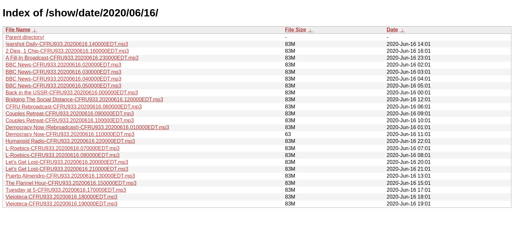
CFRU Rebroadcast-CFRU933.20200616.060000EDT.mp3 (74, 106)
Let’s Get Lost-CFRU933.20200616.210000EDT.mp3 (67, 169)
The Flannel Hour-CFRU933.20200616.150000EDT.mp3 (71, 183)
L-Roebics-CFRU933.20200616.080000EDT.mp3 (63, 155)
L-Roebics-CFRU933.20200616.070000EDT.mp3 (63, 148)
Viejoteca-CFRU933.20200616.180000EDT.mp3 (61, 197)
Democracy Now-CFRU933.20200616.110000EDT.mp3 (70, 134)
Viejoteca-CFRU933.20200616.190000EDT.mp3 (61, 203)
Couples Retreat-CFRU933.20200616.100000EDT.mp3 (70, 120)
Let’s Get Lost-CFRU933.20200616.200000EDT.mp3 (67, 162)
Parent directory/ (25, 37)
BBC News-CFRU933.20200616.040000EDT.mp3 (63, 79)
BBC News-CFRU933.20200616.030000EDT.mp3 (63, 72)
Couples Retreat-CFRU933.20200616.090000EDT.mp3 (70, 113)
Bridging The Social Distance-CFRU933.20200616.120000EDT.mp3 (84, 99)
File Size (295, 29)
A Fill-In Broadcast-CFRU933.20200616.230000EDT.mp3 (72, 58)
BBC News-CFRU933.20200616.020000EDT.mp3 (63, 65)
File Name (18, 29)
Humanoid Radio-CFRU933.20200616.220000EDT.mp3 (70, 141)
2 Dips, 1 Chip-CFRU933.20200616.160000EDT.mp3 (67, 51)
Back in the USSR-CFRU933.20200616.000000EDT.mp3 (72, 92)
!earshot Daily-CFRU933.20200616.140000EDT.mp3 (67, 44)
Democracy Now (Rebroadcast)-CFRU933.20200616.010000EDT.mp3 (87, 127)
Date (392, 29)
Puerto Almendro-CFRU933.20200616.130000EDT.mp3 (70, 176)
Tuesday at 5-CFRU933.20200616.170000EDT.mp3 (66, 190)
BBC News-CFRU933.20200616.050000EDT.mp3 (63, 85)
